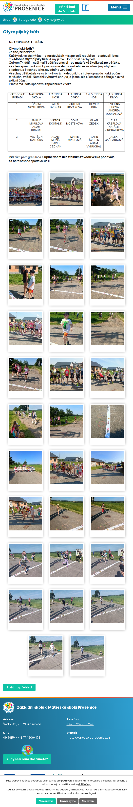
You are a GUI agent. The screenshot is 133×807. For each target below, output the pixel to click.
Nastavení (90, 801)
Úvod (7, 20)
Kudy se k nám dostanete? (27, 759)
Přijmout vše (44, 801)
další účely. (84, 784)
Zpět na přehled (19, 687)
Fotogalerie (27, 20)
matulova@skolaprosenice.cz (88, 737)
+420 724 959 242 (80, 724)
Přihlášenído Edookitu (67, 8)
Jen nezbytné (67, 801)
